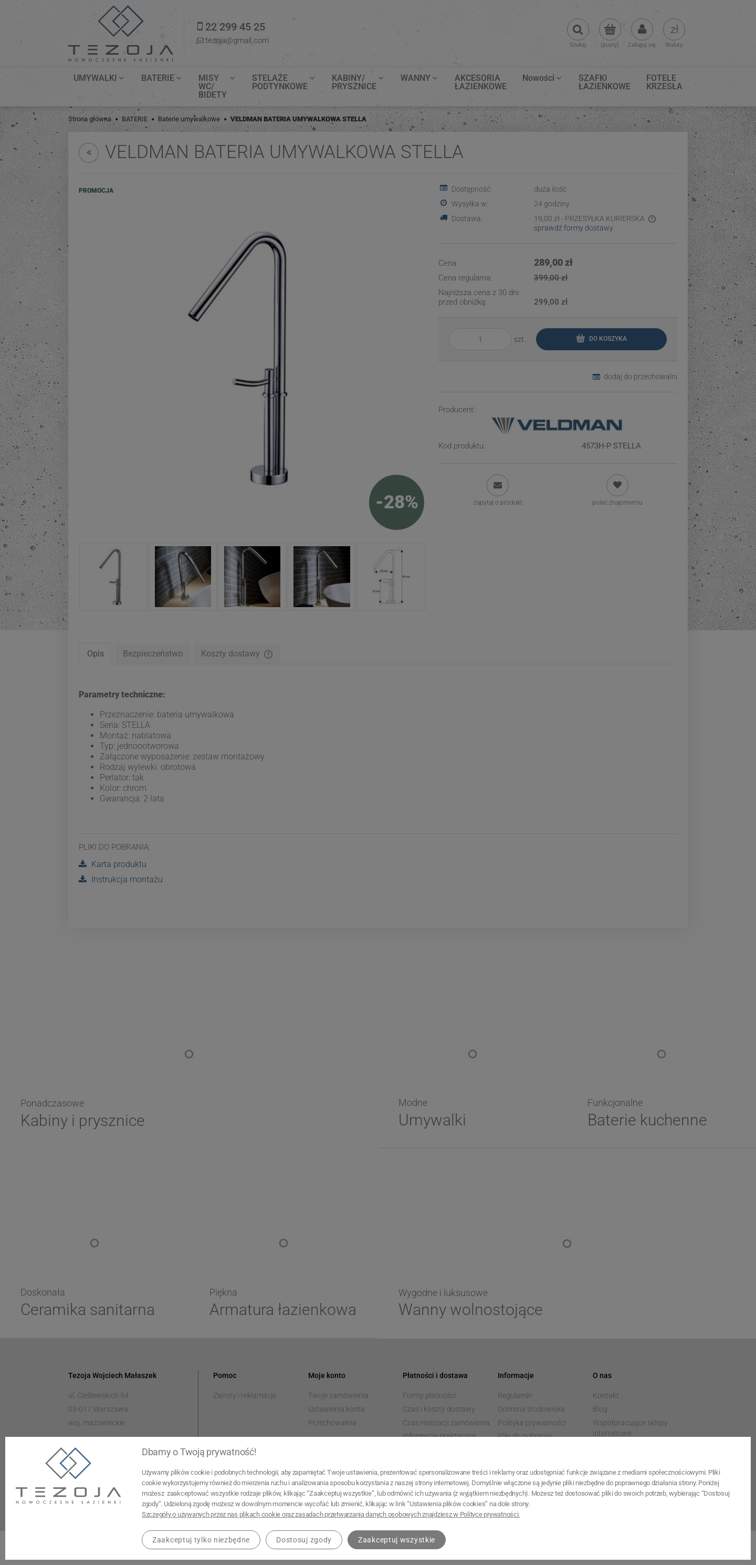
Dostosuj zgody (304, 1540)
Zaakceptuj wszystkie (396, 1540)
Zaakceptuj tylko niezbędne (201, 1540)
